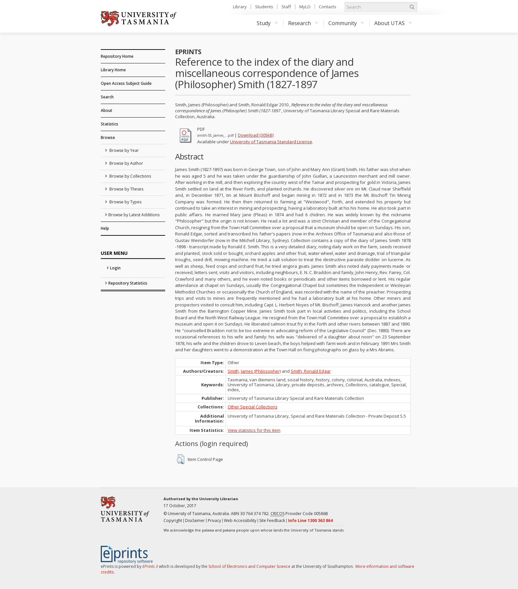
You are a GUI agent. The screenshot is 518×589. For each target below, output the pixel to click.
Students (264, 7)
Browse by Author (125, 163)
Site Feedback (272, 520)
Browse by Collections (129, 176)
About (106, 110)
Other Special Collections (253, 407)
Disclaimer (195, 520)
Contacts (327, 7)
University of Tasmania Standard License (271, 142)
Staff (286, 7)
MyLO (305, 7)
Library (240, 7)
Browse (108, 137)
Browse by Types (124, 202)
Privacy (214, 520)
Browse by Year (123, 150)
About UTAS (393, 23)
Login (115, 268)
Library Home (113, 70)
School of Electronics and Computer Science (249, 566)
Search (107, 97)
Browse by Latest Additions (134, 215)
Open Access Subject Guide (126, 83)
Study (267, 23)
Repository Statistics (127, 283)
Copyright (173, 520)
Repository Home (117, 56)
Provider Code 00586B (299, 514)
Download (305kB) (256, 135)
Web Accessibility (240, 520)
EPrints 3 (150, 566)
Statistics (109, 124)
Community (346, 23)
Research (303, 23)
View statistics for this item (254, 430)
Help (105, 228)
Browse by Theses (125, 189)
